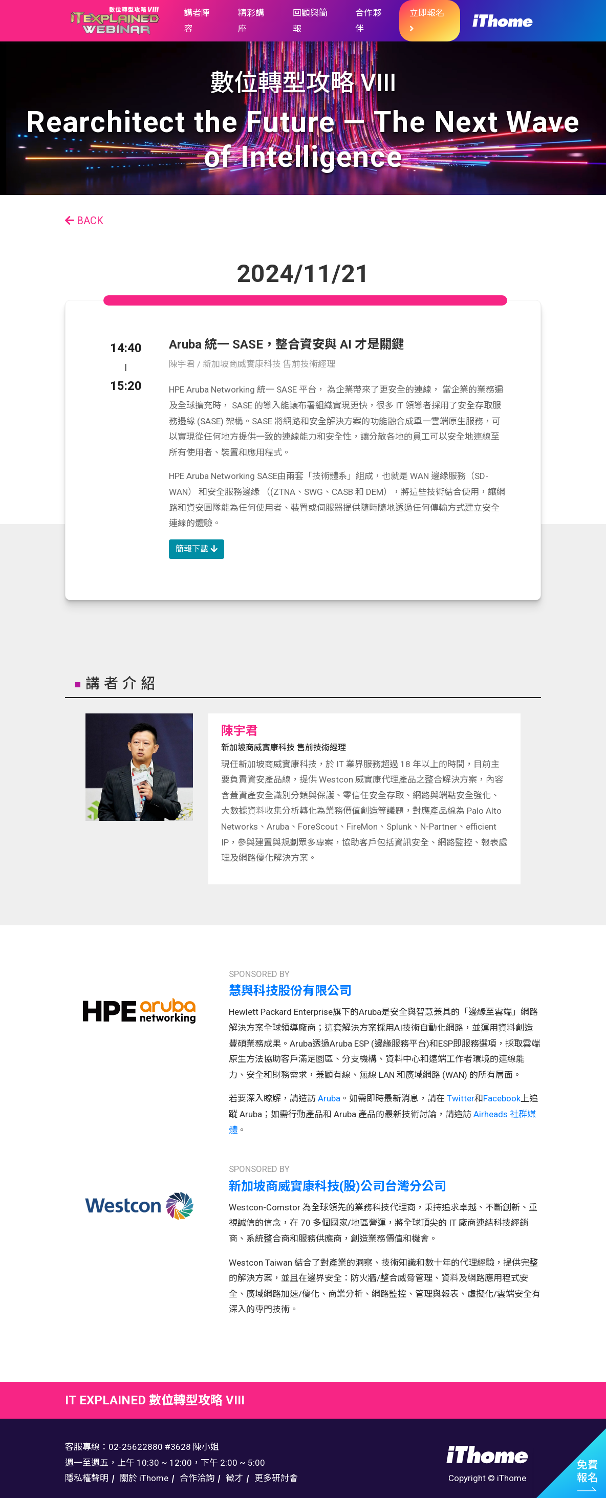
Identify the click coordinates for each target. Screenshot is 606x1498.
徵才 (234, 1478)
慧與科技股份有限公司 (290, 991)
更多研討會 (276, 1478)
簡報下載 (197, 549)
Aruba (329, 1098)
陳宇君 (239, 731)
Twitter (459, 1098)
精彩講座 (251, 21)
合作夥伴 (368, 21)
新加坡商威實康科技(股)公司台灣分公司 (337, 1186)
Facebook (502, 1098)
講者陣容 (197, 21)
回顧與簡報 (310, 21)
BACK (84, 220)
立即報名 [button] (426, 20)
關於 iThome (144, 1478)
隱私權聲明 (87, 1478)
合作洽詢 (197, 1478)
